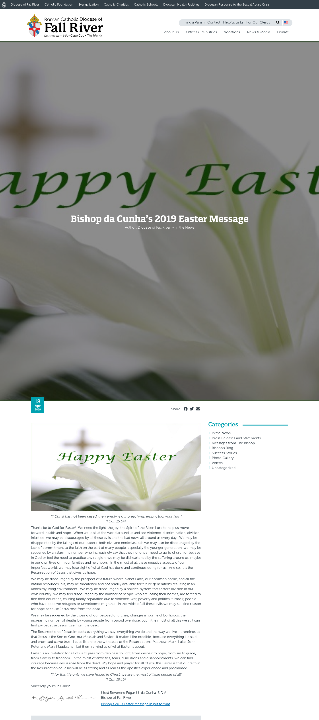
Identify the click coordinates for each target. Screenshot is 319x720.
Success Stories (224, 453)
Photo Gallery (223, 458)
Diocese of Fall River (25, 4)
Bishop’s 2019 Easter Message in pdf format (135, 704)
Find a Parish (194, 22)
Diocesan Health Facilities (181, 4)
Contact (213, 22)
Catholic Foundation (59, 4)
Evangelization (88, 4)
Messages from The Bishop (233, 443)
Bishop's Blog (222, 448)
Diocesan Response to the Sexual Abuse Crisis (236, 4)
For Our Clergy (258, 22)
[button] (286, 22)
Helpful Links (233, 22)
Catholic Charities (116, 4)
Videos (217, 463)
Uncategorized (223, 468)
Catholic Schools (146, 4)
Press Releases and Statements (236, 438)
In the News (221, 433)
